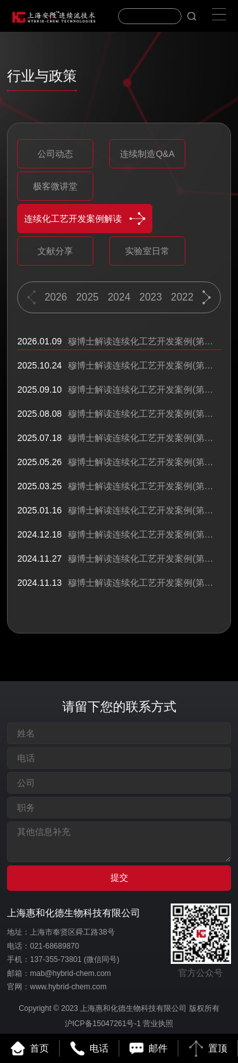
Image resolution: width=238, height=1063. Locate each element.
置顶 (208, 1048)
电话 (89, 1048)
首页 (30, 1048)
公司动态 (55, 154)
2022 (182, 297)
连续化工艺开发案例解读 (84, 219)
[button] (206, 297)
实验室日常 (147, 251)
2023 (151, 297)
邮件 (148, 1049)
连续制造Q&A (147, 154)
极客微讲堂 (55, 186)
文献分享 (55, 251)
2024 (119, 297)
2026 (55, 297)
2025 (87, 297)
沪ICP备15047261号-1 (103, 1023)
